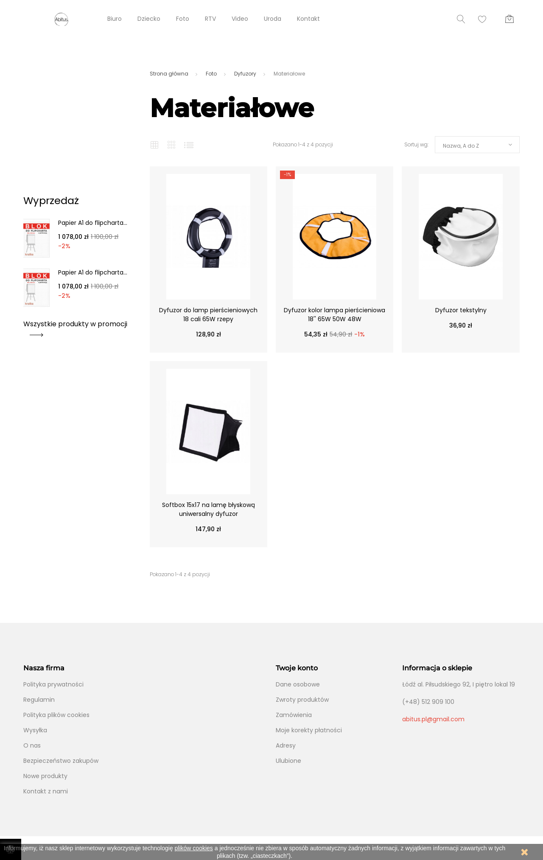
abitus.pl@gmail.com (433, 719)
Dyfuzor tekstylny (461, 310)
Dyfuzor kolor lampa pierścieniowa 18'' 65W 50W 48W (334, 314)
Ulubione (288, 760)
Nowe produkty (45, 776)
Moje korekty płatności (309, 730)
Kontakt (308, 18)
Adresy (286, 745)
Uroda (272, 18)
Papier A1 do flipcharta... (92, 223)
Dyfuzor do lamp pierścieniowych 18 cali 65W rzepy (208, 314)
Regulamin (39, 699)
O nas (32, 745)
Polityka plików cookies (56, 715)
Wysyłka (35, 730)
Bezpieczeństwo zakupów (60, 760)
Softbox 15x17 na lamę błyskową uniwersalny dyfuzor (208, 509)
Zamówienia (294, 715)
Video (240, 18)
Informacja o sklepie (437, 668)
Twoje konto (297, 668)
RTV (210, 18)
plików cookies (194, 848)
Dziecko (148, 18)
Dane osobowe (298, 684)
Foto (182, 18)
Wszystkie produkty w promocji (75, 327)
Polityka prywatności (53, 684)
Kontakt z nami (45, 791)
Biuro (114, 18)
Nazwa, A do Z (461, 145)
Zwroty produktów (302, 699)
